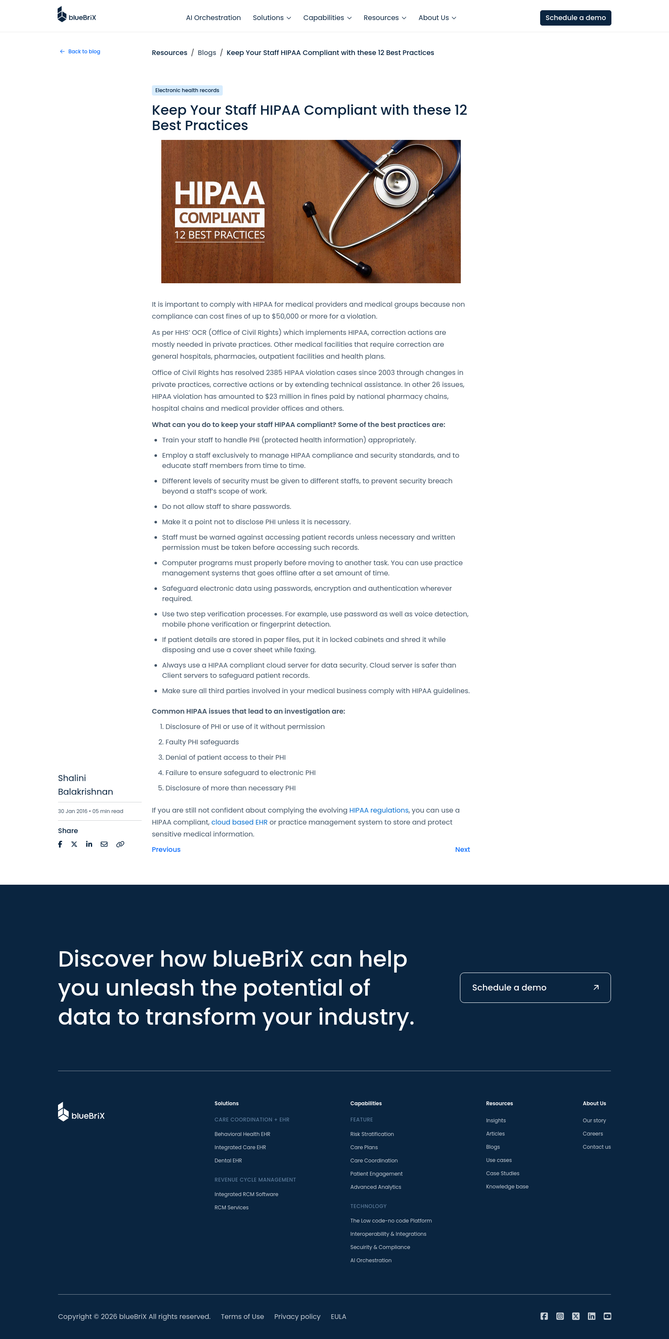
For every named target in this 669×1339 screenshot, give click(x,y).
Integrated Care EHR (240, 1147)
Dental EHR (228, 1160)
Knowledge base (507, 1186)
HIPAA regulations (379, 810)
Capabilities (323, 15)
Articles (495, 1133)
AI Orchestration (213, 15)
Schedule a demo (575, 15)
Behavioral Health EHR (243, 1134)
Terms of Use (243, 1317)
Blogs (207, 53)
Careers (593, 1133)
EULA (340, 1317)
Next (462, 849)
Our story (594, 1120)
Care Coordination (374, 1160)
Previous (166, 849)
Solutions (268, 15)
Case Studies (502, 1173)
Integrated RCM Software (246, 1194)
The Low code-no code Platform (391, 1220)
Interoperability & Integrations (388, 1233)
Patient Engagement (376, 1173)
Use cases (499, 1160)
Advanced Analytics (375, 1187)
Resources (381, 15)
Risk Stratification (372, 1134)
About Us (434, 15)
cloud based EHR (240, 822)
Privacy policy (298, 1317)
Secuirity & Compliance (380, 1247)
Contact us (597, 1146)
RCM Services (232, 1207)
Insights (496, 1120)
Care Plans (364, 1147)
